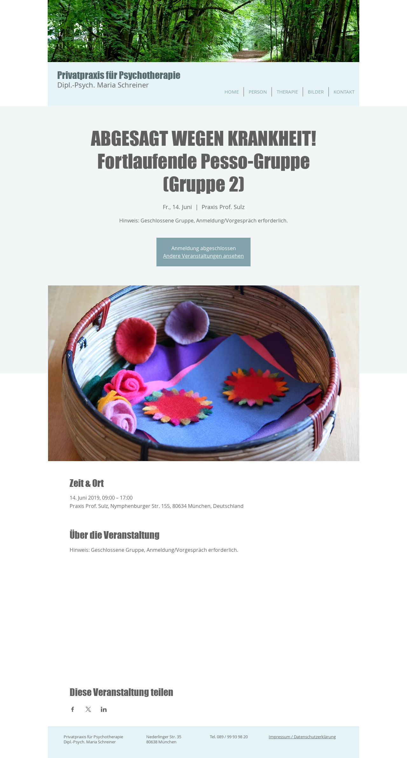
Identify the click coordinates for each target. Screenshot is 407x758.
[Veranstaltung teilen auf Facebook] (73, 709)
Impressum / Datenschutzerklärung (302, 737)
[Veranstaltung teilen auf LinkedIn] (104, 709)
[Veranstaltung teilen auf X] (88, 709)
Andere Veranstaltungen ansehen (203, 255)
